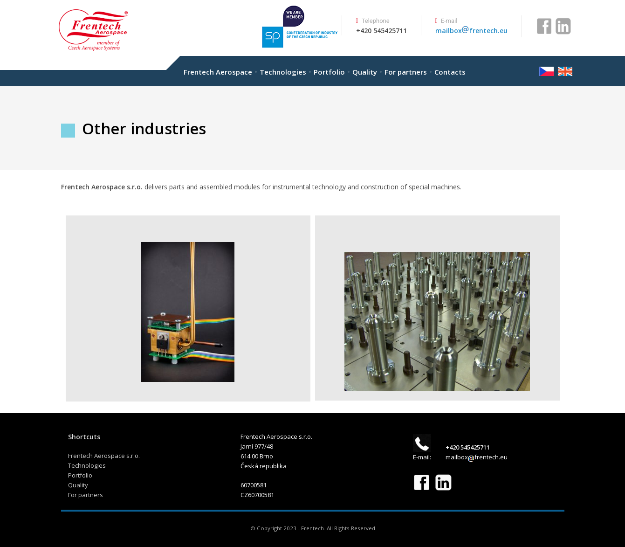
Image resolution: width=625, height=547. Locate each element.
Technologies (283, 71)
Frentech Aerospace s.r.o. (104, 455)
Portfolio (329, 71)
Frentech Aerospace (218, 71)
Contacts (450, 71)
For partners (406, 71)
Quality (364, 71)
